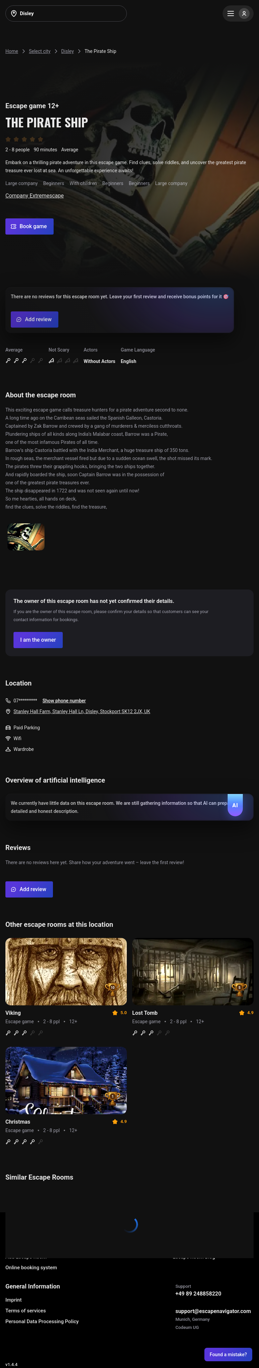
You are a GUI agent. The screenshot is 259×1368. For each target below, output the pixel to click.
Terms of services (25, 1311)
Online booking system (31, 1268)
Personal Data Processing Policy (42, 1321)
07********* (25, 700)
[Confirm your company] (38, 640)
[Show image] (26, 537)
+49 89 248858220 (198, 1293)
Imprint (13, 1300)
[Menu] (238, 13)
